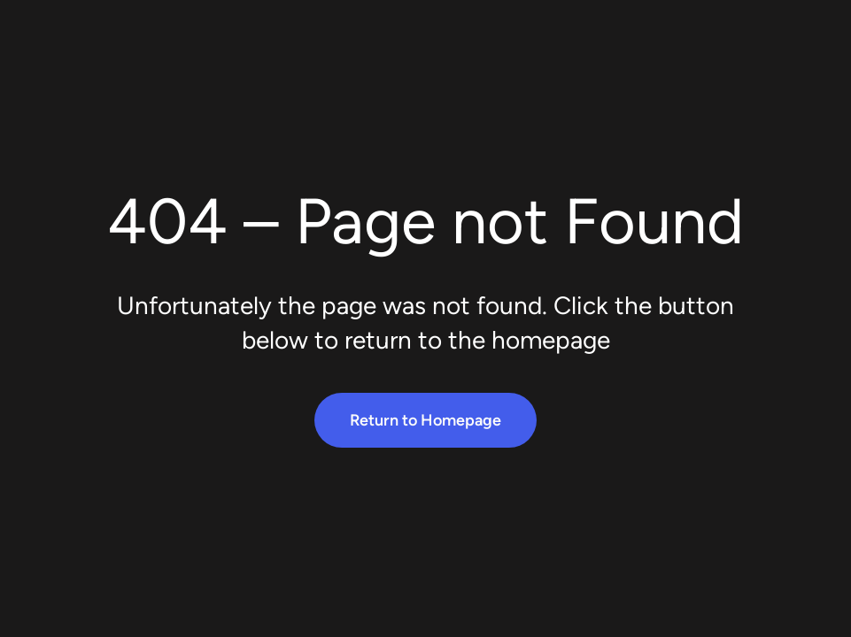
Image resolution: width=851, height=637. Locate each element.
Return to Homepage (425, 420)
